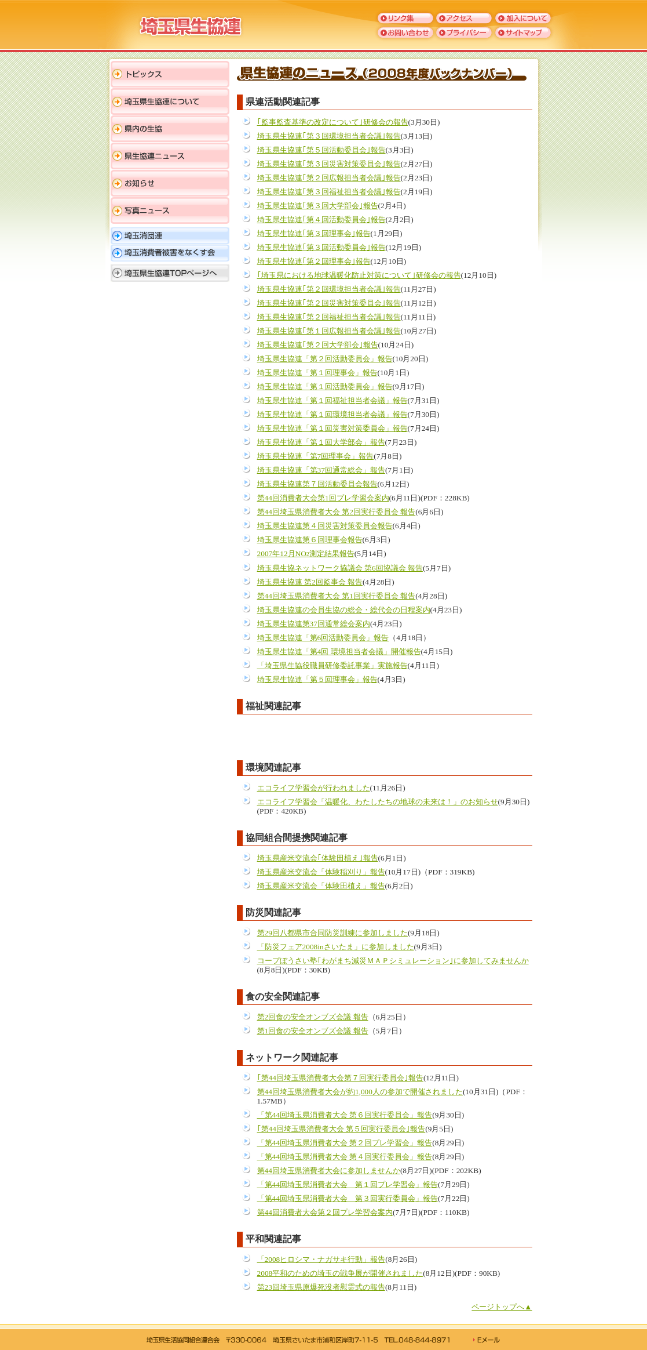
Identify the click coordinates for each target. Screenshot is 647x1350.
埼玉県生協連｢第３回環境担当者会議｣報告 (329, 136)
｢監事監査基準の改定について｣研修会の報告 (332, 122)
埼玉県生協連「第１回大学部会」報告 (321, 442)
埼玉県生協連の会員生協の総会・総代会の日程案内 (343, 609)
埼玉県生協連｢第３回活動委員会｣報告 (321, 247)
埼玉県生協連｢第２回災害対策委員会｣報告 (329, 303)
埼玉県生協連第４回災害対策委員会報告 (325, 525)
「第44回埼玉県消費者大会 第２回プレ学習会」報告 (345, 1142)
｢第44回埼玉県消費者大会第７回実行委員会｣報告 (340, 1077)
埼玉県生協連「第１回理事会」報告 (317, 372)
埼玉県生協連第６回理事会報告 (310, 539)
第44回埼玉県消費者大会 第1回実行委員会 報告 (336, 595)
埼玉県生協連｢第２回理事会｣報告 (314, 261)
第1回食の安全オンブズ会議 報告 (312, 1030)
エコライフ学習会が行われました (313, 787)
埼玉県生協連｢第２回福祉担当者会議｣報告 (329, 317)
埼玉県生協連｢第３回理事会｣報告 (314, 233)
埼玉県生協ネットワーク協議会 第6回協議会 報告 (340, 568)
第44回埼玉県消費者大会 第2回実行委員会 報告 (336, 511)
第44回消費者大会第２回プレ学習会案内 (325, 1212)
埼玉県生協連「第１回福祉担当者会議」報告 (332, 400)
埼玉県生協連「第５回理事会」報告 (317, 679)
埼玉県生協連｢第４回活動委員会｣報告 (321, 219)
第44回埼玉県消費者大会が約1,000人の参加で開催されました (360, 1091)
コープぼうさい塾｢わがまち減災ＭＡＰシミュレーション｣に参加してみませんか (393, 960)
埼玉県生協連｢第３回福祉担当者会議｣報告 (329, 191)
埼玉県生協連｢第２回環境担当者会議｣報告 (329, 289)
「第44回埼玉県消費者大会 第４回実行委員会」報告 (345, 1156)
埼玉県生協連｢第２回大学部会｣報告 (317, 344)
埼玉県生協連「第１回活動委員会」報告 (325, 386)
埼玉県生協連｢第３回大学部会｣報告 (317, 205)
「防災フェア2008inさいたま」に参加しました (335, 946)
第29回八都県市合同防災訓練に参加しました (332, 932)
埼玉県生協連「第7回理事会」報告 (315, 456)
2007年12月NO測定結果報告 (305, 553)
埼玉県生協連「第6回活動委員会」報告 (323, 637)
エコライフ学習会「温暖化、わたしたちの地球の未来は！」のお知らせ (377, 801)
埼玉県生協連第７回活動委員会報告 (317, 484)
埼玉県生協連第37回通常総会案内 (313, 623)
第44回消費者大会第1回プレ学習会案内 (323, 497)
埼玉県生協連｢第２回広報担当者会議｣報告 (329, 177)
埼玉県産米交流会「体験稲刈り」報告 (321, 872)
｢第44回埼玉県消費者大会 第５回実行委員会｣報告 (341, 1128)
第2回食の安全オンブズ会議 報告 (312, 1017)
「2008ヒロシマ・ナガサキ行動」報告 (321, 1259)
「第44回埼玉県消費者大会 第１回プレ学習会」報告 (347, 1184)
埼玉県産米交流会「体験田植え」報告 (321, 885)
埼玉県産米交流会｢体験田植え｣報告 (317, 858)
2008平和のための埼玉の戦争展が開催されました (340, 1273)
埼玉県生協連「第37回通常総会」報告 (321, 470)
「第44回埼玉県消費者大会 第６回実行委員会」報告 (345, 1115)
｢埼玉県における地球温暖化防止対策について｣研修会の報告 (359, 275)
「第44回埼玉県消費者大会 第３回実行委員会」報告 (347, 1198)
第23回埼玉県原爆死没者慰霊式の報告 (321, 1287)
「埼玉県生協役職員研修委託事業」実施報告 (332, 665)
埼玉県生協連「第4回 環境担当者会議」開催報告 (339, 651)
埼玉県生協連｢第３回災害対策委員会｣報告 (329, 163)
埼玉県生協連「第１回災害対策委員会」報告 (332, 428)
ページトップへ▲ (501, 1306)
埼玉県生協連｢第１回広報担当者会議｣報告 (329, 330)
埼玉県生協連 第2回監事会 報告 (310, 582)
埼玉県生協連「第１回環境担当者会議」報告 (332, 414)
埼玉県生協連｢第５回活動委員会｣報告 (321, 150)
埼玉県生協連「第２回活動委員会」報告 (325, 358)
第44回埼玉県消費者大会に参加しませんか (328, 1170)
